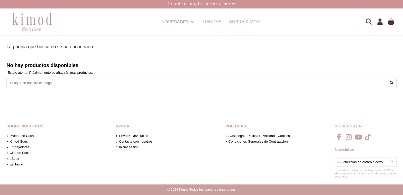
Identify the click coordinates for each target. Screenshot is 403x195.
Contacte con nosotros (135, 141)
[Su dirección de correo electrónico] (361, 161)
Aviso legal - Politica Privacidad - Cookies (259, 136)
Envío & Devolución (133, 136)
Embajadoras (19, 147)
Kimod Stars (19, 141)
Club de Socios (21, 153)
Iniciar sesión (129, 147)
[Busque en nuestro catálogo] (392, 83)
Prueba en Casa (22, 136)
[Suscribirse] (391, 161)
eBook (14, 159)
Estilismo (16, 164)
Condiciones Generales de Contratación (258, 141)
